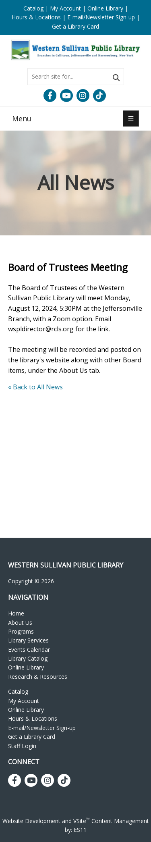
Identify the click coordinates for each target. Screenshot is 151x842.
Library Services (28, 640)
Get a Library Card (75, 26)
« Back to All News (35, 387)
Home (16, 613)
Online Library (105, 8)
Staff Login (22, 746)
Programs (21, 631)
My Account (65, 8)
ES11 (80, 830)
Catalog (33, 8)
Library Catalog (28, 658)
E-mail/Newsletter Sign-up (101, 17)
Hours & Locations (36, 17)
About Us (20, 622)
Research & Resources (37, 676)
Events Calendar (29, 649)
